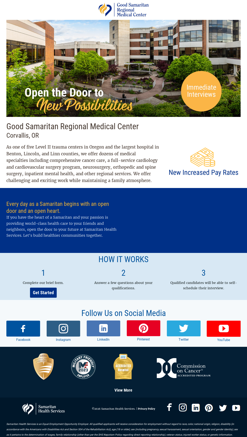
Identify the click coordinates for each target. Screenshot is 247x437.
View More (123, 390)
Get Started (43, 292)
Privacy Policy (146, 408)
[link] (23, 331)
